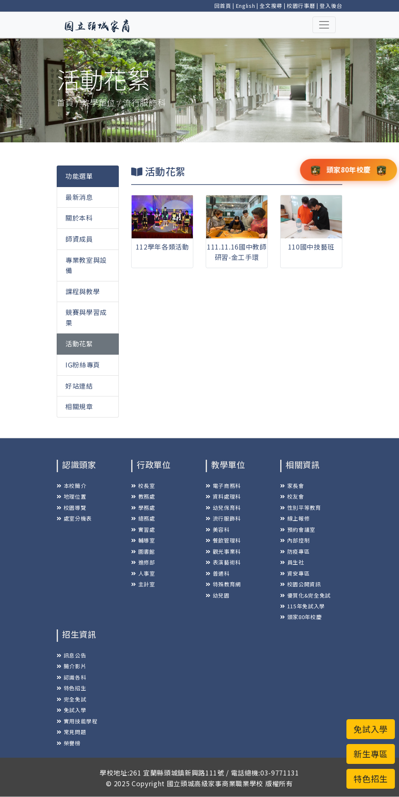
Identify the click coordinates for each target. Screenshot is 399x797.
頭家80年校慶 (301, 617)
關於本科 (79, 218)
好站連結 (79, 386)
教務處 (143, 496)
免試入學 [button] (370, 729)
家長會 (292, 486)
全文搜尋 (271, 6)
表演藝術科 (223, 562)
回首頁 (222, 6)
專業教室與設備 (86, 265)
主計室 (143, 584)
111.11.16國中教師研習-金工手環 (237, 252)
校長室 (143, 486)
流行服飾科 (223, 518)
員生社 (292, 562)
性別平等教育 (300, 507)
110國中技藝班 (311, 247)
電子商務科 (223, 486)
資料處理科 (223, 496)
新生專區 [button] (370, 754)
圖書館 (143, 551)
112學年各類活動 (162, 247)
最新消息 (79, 197)
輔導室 (143, 540)
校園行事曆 (301, 6)
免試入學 (71, 710)
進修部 (143, 562)
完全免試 (71, 699)
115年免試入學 (302, 606)
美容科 (218, 529)
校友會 (292, 496)
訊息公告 (71, 655)
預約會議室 (297, 529)
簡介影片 (71, 666)
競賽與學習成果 (86, 317)
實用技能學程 (77, 721)
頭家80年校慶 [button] (348, 169)
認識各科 (71, 677)
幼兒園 (218, 595)
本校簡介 (71, 486)
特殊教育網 (223, 584)
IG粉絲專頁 (82, 365)
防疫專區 (295, 551)
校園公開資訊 (300, 584)
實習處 (143, 529)
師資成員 (79, 239)
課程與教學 (82, 291)
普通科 (218, 573)
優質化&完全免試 (305, 595)
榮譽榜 (69, 743)
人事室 (143, 573)
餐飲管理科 (223, 540)
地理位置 (71, 496)
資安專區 (295, 573)
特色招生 (71, 688)
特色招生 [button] (370, 779)
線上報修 (295, 518)
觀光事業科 (223, 551)
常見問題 (71, 732)
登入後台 (331, 6)
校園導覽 (71, 507)
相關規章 (79, 406)
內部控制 (295, 540)
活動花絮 (79, 343)
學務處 (143, 507)
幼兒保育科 (223, 507)
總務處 (143, 518)
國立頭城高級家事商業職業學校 (215, 783)
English (245, 6)
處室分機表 (74, 518)
